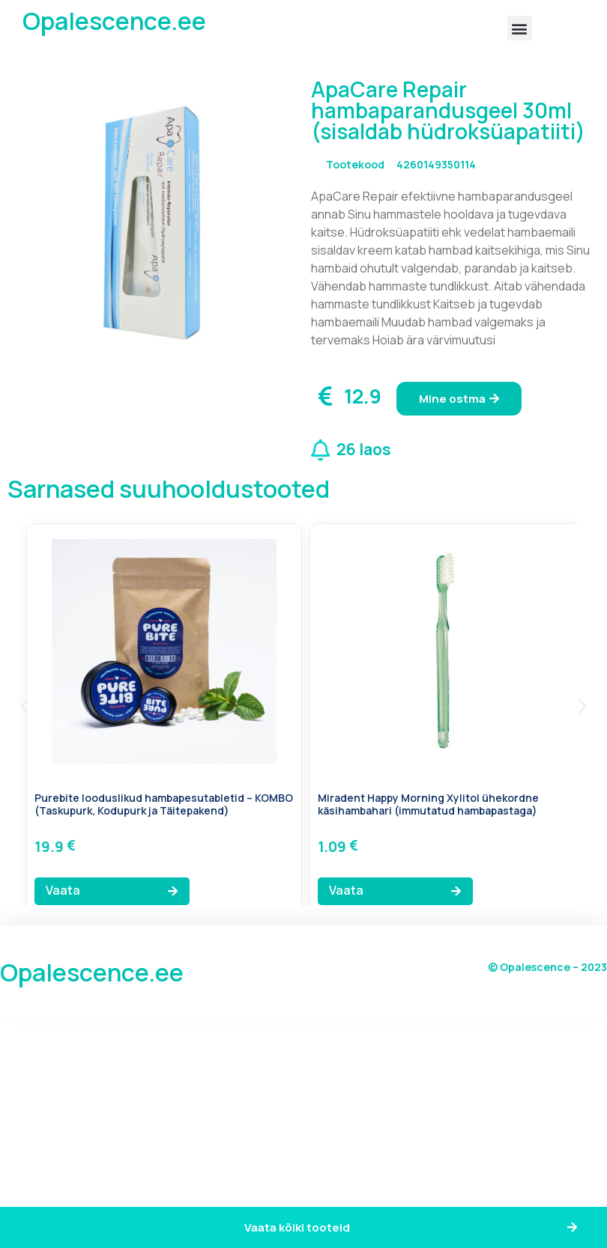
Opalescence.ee (114, 20)
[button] (519, 28)
